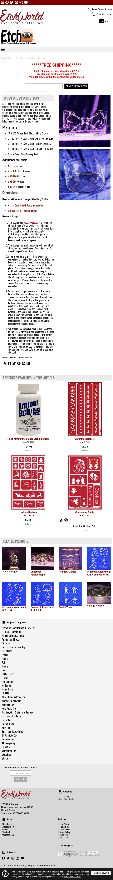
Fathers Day (8, 674)
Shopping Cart (8, 827)
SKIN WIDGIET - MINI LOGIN (89, 9)
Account (60, 791)
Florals (5, 678)
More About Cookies (72, 876)
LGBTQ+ (6, 693)
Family (5, 666)
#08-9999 (13, 181)
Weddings (6, 754)
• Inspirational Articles (13, 635)
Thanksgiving (8, 743)
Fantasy (6, 670)
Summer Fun (8, 739)
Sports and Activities (12, 731)
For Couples (7, 682)
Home (3, 58)
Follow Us (3, 852)
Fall (3, 662)
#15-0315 (12, 171)
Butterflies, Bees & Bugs (14, 647)
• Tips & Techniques (11, 632)
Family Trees (65, 607)
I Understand (101, 873)
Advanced (109, 21)
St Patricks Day (9, 735)
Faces (5, 659)
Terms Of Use (64, 827)
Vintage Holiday (95, 605)
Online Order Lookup (66, 799)
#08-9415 (13, 186)
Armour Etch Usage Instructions (22, 210)
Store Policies (64, 824)
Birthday (6, 643)
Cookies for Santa (84, 512)
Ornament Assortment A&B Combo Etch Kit (98, 573)
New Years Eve (9, 708)
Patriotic (6, 720)
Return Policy (64, 829)
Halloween (7, 685)
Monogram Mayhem (11, 701)
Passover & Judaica (11, 716)
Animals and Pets (10, 639)
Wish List (5, 829)
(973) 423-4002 (21, 813)
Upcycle (6, 747)
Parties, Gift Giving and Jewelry (17, 712)
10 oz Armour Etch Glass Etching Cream (28, 438)
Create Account (105, 9)
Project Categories (3, 622)
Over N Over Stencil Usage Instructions (26, 205)
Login (95, 9)
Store (3, 819)
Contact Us (63, 837)
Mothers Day (8, 705)
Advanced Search (9, 835)
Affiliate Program (65, 845)
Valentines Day (9, 751)
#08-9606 (13, 176)
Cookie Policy (63, 835)
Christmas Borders (85, 438)
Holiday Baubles (28, 512)
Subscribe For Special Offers (21, 767)
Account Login (64, 796)
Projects (11, 58)
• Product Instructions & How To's (18, 628)
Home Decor (8, 689)
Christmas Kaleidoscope (38, 573)
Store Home (7, 824)
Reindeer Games (67, 571)
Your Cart (93, 14)
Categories (2, 49)
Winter (5, 758)
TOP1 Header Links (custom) (2, 2)
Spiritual (6, 728)
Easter (5, 655)
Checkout (6, 832)
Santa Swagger (10, 571)
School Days (8, 724)
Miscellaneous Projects (13, 697)
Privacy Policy (64, 832)
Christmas (7, 651)
